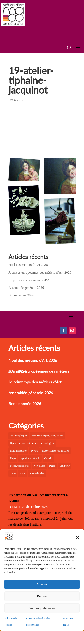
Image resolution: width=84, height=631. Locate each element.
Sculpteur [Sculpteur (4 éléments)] (65, 465)
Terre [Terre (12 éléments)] (13, 473)
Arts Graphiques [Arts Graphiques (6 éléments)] (18, 435)
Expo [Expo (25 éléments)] (13, 458)
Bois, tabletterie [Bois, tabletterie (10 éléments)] (18, 450)
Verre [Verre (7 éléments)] (22, 473)
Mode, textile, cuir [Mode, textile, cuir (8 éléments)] (19, 465)
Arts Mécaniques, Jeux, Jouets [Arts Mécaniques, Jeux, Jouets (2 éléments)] (47, 435)
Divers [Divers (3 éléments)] (34, 450)
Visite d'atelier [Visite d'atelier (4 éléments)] (37, 473)
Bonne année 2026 (21, 295)
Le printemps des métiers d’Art (30, 280)
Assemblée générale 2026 (26, 287)
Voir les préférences (42, 608)
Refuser (42, 596)
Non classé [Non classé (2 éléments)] (39, 465)
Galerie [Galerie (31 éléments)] (48, 458)
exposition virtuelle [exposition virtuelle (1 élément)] (30, 458)
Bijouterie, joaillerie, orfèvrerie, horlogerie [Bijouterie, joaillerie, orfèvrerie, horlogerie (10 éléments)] (32, 443)
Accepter (42, 584)
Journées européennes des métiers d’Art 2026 (39, 272)
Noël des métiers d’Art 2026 (28, 265)
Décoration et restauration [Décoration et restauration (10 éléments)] (55, 450)
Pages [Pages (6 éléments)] (52, 465)
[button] (77, 537)
